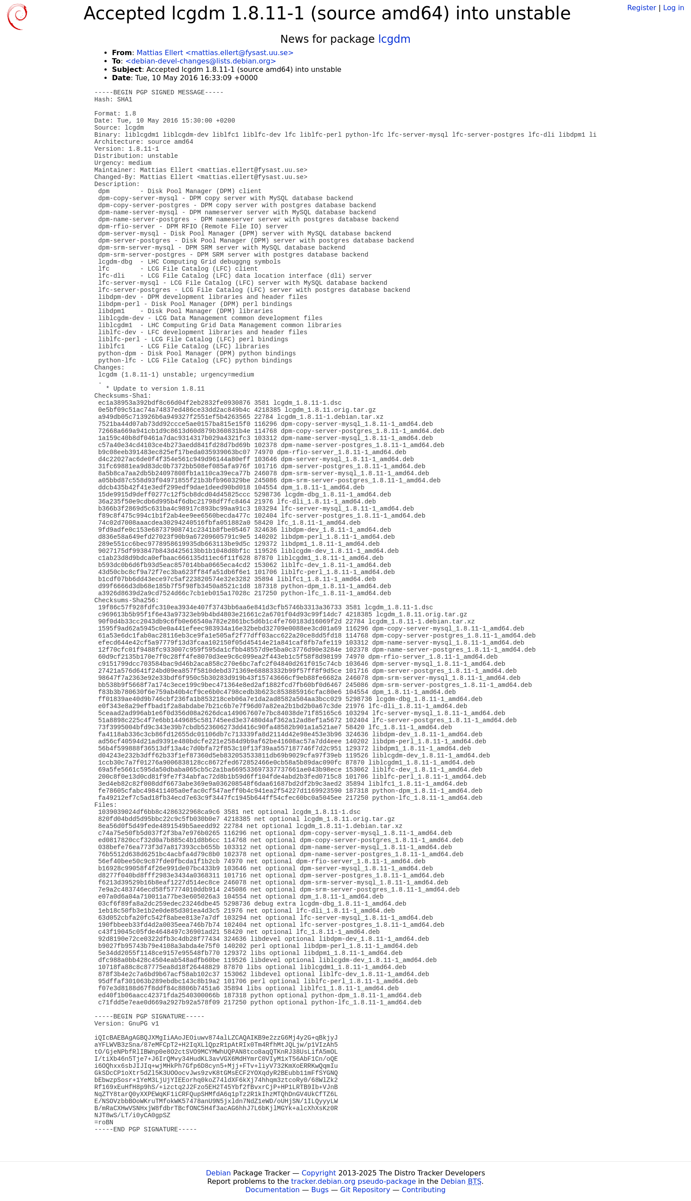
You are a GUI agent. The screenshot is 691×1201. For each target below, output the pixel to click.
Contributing (424, 1190)
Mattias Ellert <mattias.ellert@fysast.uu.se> (215, 52)
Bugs (320, 1190)
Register (641, 8)
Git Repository (365, 1190)
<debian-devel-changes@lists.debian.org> (200, 61)
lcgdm (394, 39)
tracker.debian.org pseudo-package (353, 1181)
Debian (218, 1173)
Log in (673, 8)
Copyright (318, 1173)
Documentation (272, 1190)
